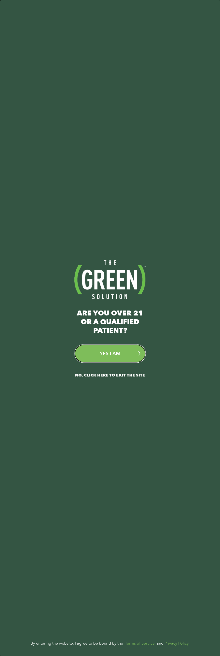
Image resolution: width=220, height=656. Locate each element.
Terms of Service (140, 643)
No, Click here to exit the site (110, 375)
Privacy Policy (176, 643)
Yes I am (120, 353)
